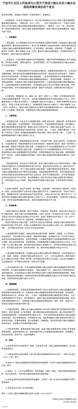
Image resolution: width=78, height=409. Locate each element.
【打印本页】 (5, 406)
